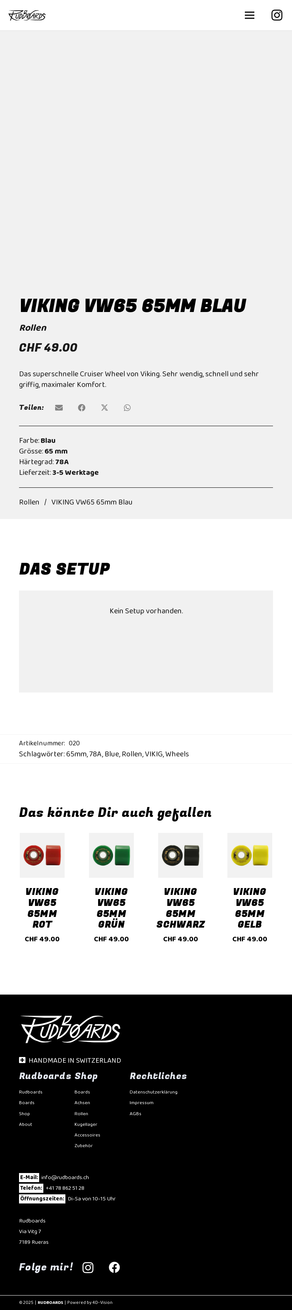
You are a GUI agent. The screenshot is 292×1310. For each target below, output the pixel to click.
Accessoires (87, 1135)
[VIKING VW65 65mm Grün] (111, 838)
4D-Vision (102, 1302)
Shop (24, 1114)
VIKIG (154, 754)
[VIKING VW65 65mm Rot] (42, 838)
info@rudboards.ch (65, 1177)
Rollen (32, 328)
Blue (112, 754)
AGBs (135, 1114)
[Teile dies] (81, 407)
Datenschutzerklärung (154, 1092)
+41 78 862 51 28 (65, 1188)
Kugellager (86, 1125)
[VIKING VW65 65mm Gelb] (249, 838)
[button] (249, 15)
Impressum (142, 1103)
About (25, 1125)
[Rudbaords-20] (27, 15)
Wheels (177, 754)
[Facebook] (114, 1267)
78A (95, 754)
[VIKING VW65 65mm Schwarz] (180, 838)
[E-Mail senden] (59, 407)
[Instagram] (276, 15)
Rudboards (31, 1092)
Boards (27, 1103)
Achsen (82, 1103)
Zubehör (84, 1146)
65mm (76, 754)
